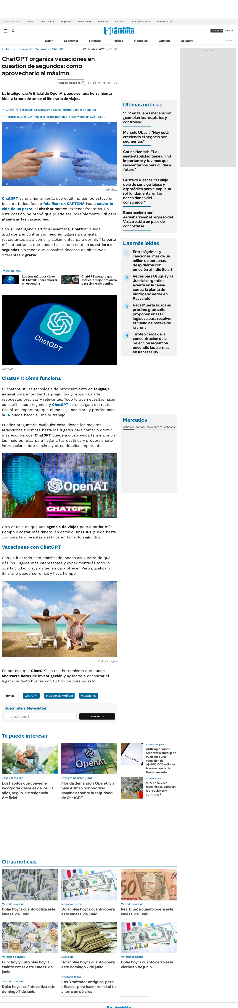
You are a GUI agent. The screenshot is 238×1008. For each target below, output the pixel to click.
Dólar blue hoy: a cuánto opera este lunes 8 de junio (88, 911)
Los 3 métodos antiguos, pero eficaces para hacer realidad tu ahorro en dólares (88, 986)
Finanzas (95, 41)
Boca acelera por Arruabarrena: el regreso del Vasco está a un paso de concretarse (148, 219)
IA (8, 415)
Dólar (49, 41)
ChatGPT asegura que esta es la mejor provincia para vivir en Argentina (99, 280)
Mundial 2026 (164, 21)
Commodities (155, 427)
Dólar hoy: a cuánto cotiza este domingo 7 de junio (28, 989)
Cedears (169, 427)
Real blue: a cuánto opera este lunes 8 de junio (147, 911)
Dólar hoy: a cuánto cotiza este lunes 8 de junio (28, 911)
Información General (32, 49)
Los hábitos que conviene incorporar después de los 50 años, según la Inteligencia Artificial (27, 790)
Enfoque (119, 21)
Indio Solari (84, 21)
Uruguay (187, 41)
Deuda (29, 21)
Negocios (66, 21)
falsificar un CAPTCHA (64, 203)
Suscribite (97, 716)
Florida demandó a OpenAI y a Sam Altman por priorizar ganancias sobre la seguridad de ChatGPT (87, 790)
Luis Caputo (47, 21)
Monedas (128, 427)
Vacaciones (88, 696)
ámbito (7, 49)
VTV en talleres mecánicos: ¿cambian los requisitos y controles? (147, 117)
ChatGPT (58, 49)
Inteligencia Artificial (59, 696)
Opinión (164, 41)
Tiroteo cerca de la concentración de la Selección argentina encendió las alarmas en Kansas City (151, 343)
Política (117, 41)
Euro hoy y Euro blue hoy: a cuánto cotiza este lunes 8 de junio (27, 967)
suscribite (217, 31)
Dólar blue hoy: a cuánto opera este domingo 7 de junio (88, 964)
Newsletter (229, 41)
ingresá (229, 31)
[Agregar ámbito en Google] (70, 82)
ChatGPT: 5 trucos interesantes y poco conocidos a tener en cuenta (51, 110)
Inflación (103, 21)
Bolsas (140, 427)
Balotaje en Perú (141, 21)
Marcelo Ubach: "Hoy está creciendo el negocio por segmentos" (146, 137)
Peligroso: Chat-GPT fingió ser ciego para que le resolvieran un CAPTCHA (55, 117)
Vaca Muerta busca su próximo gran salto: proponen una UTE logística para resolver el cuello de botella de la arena (152, 316)
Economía (71, 41)
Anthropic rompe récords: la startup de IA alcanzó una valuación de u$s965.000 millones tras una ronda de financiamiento (161, 760)
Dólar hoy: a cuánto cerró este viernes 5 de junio (147, 964)
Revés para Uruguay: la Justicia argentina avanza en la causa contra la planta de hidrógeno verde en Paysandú (153, 287)
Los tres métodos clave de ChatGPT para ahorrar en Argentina (39, 280)
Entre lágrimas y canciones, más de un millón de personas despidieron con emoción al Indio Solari (152, 260)
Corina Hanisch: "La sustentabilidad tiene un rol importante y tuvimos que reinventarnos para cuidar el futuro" (147, 160)
